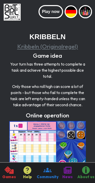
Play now (51, 11)
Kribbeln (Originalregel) (47, 46)
